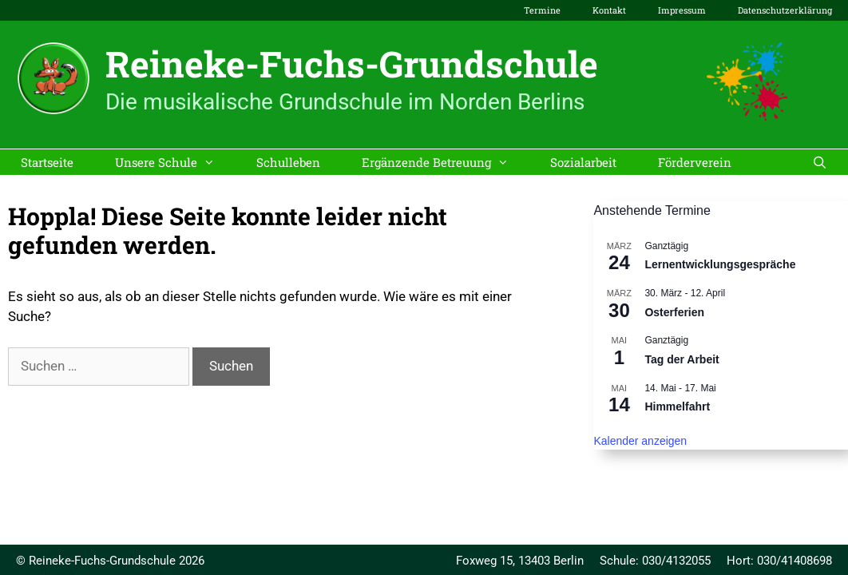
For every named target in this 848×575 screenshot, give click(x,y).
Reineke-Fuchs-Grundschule (351, 63)
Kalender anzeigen (640, 440)
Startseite (47, 162)
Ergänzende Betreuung (445, 162)
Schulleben (288, 162)
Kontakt (609, 10)
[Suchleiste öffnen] (819, 162)
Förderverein (694, 162)
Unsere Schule (175, 162)
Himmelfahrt (677, 406)
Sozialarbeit (583, 162)
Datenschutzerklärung (785, 10)
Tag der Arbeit (681, 359)
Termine (542, 10)
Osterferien (674, 312)
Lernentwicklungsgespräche (719, 264)
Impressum (682, 10)
